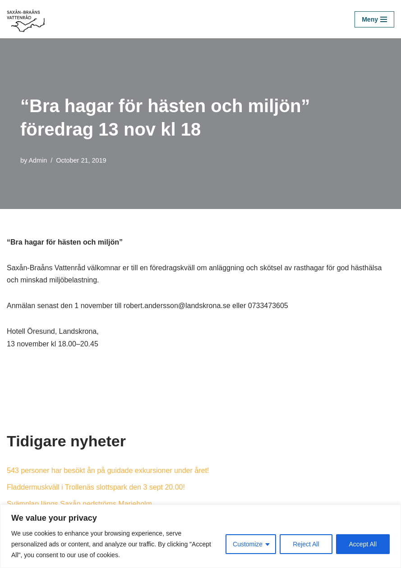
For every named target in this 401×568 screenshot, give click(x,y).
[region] (200, 536)
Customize (248, 544)
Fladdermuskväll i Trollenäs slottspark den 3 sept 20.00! (96, 487)
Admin (37, 160)
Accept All (363, 544)
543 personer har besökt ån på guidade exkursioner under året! (108, 470)
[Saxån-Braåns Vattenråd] (28, 19)
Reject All (306, 544)
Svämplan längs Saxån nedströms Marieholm (79, 504)
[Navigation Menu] (374, 19)
